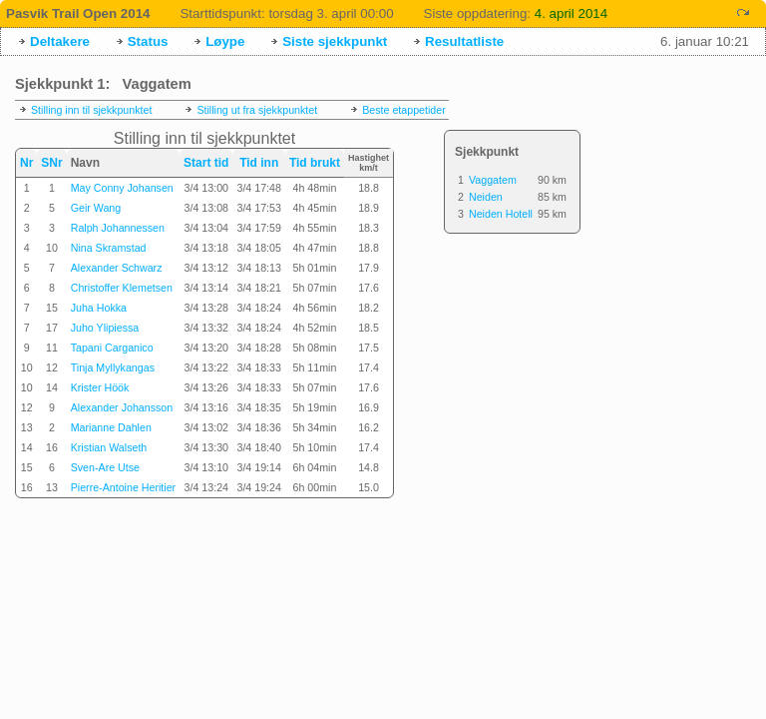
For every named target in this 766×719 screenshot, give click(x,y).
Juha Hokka (99, 308)
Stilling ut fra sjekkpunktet (256, 110)
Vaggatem (493, 180)
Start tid (206, 163)
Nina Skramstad (109, 248)
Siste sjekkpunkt (334, 41)
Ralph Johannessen (118, 228)
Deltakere (60, 41)
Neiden (486, 197)
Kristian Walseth (109, 447)
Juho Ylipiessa (105, 328)
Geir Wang (96, 208)
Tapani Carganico (112, 348)
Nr (26, 163)
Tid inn (258, 163)
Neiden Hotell (501, 214)
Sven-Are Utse (105, 467)
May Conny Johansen (122, 188)
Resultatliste (464, 41)
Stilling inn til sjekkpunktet (91, 110)
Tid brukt (314, 163)
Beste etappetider (404, 110)
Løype (224, 41)
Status (148, 41)
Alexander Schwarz (117, 268)
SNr (51, 163)
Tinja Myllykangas (113, 367)
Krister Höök (100, 387)
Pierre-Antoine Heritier (123, 487)
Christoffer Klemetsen (122, 288)
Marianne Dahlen (111, 427)
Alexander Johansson (122, 407)
